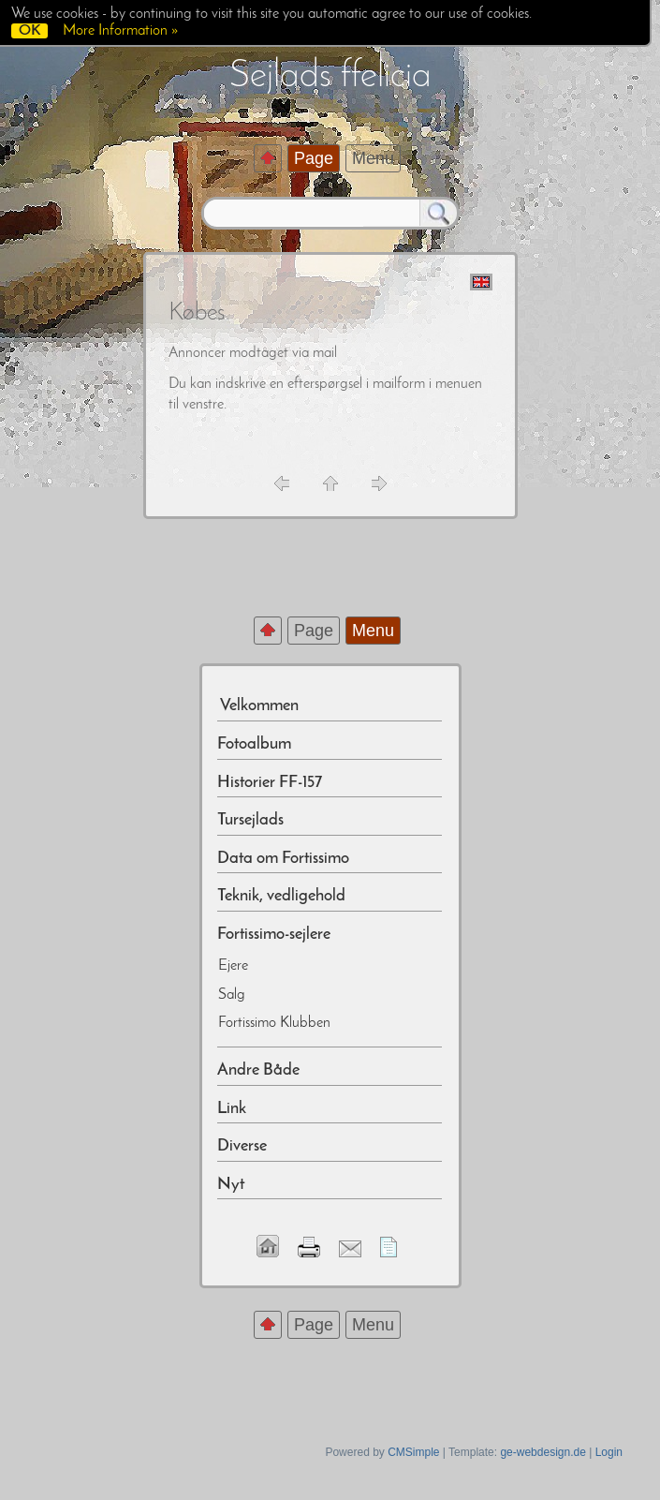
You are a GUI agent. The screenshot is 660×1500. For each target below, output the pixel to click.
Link (231, 1109)
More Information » (120, 30)
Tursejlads (250, 820)
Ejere (233, 965)
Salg (231, 995)
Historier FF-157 (269, 783)
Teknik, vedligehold (281, 896)
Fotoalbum (254, 744)
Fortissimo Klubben (274, 1023)
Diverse (242, 1146)
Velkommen (258, 706)
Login (609, 1452)
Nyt (230, 1185)
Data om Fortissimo (283, 859)
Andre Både (258, 1070)
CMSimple (413, 1452)
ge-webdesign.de (542, 1452)
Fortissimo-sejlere (273, 934)
